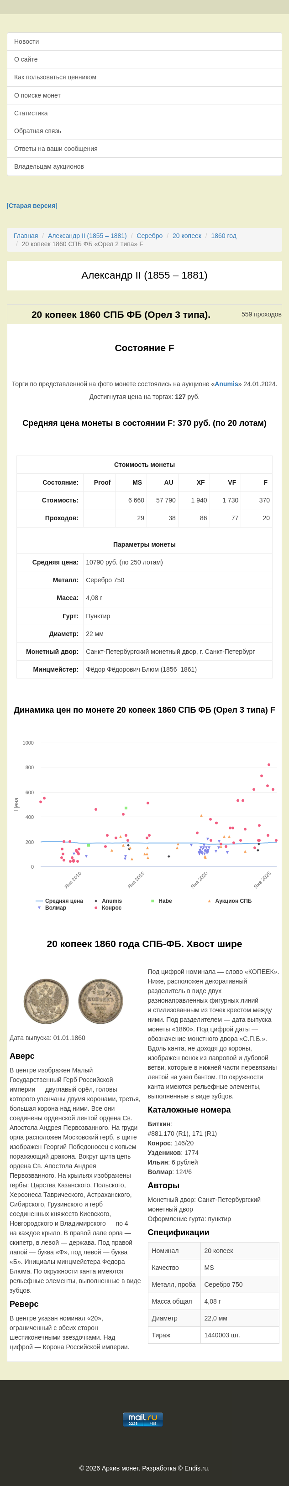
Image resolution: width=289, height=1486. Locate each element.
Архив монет (120, 1468)
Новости (26, 41)
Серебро (150, 235)
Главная (26, 235)
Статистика (31, 113)
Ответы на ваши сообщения (56, 148)
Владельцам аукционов (49, 166)
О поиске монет (37, 95)
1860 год (223, 235)
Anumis (226, 384)
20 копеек (187, 235)
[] (32, 205)
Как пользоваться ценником (55, 77)
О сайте (25, 59)
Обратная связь (37, 131)
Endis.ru (196, 1468)
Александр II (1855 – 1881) (87, 235)
